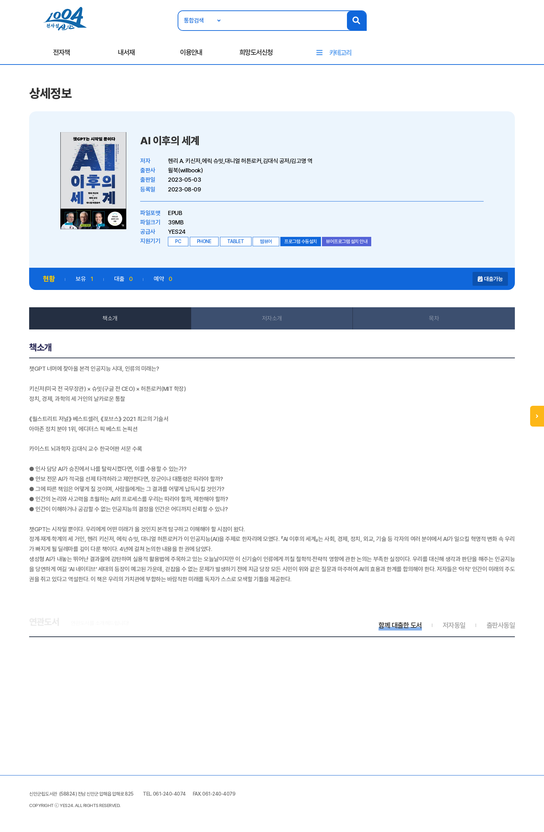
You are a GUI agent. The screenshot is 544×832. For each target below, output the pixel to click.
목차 (434, 318)
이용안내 (191, 52)
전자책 (61, 52)
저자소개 (272, 318)
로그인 (514, 26)
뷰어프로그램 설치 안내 (346, 241)
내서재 (126, 52)
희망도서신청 (256, 52)
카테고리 (340, 53)
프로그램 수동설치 (300, 241)
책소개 (110, 318)
